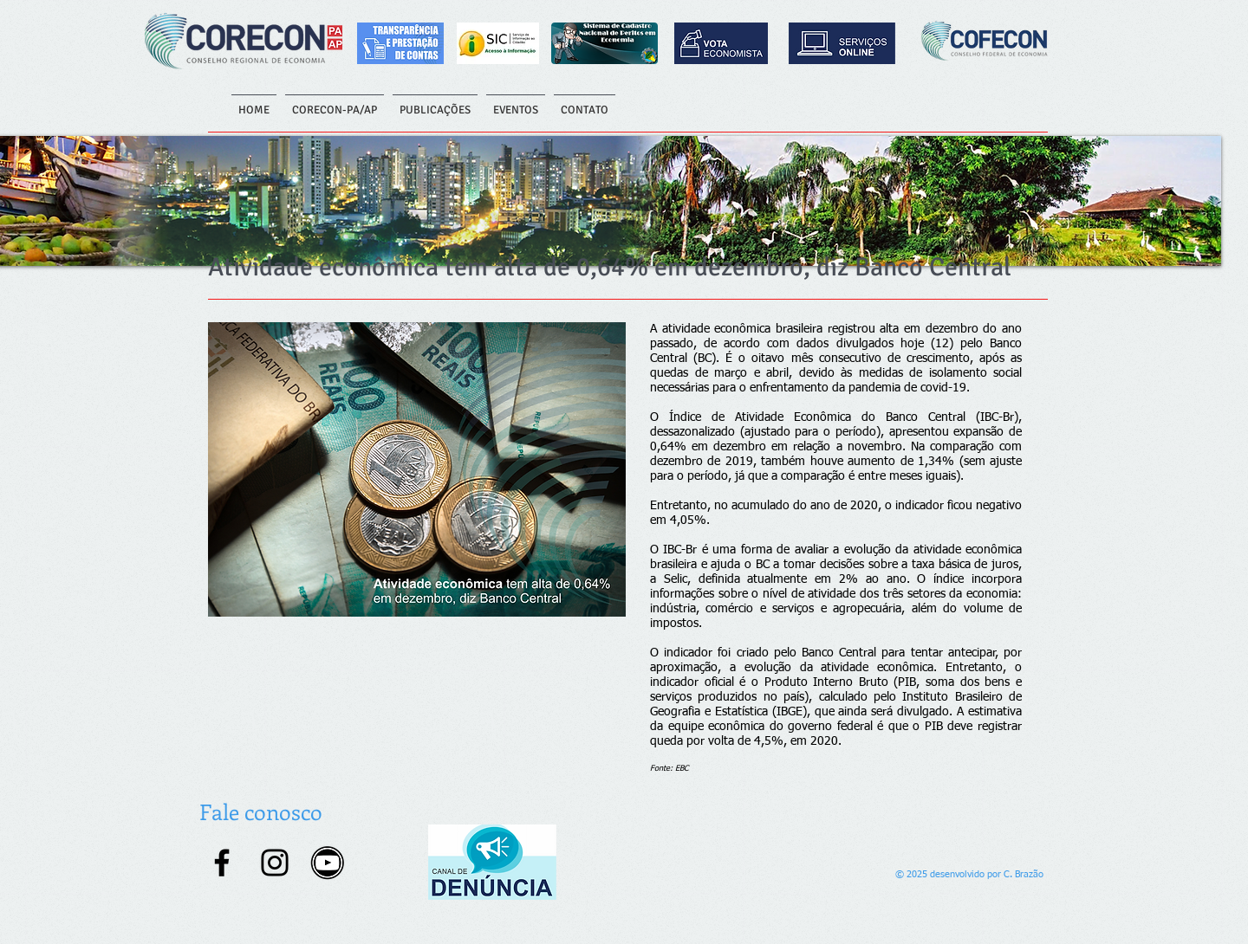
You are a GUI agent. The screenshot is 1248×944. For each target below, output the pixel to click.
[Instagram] (275, 862)
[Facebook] (222, 862)
